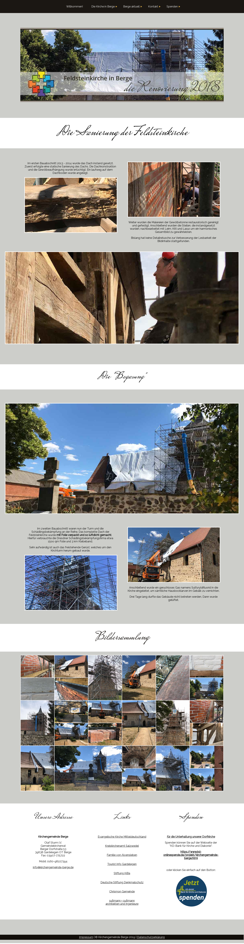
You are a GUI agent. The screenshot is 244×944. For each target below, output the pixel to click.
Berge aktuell (132, 6)
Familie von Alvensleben (122, 855)
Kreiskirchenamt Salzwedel (122, 845)
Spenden (173, 6)
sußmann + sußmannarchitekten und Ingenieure (122, 902)
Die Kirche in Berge (104, 6)
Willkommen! (74, 6)
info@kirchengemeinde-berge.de (53, 867)
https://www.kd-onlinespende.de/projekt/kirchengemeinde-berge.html (190, 855)
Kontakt (154, 6)
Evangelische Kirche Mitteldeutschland (122, 836)
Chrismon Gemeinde (122, 891)
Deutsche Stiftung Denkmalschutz (122, 882)
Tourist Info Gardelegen (122, 864)
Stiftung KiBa (122, 873)
